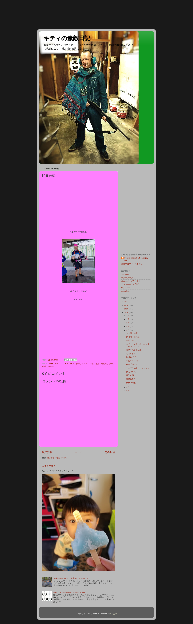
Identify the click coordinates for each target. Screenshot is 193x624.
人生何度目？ (48, 466)
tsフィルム (126, 288)
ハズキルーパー (133, 361)
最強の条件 (131, 379)
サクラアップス (128, 278)
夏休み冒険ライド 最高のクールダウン (70, 578)
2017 (126, 302)
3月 (128, 323)
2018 (126, 305)
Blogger (113, 614)
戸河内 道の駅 (133, 337)
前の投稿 (110, 452)
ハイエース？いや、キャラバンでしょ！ (137, 345)
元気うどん (131, 354)
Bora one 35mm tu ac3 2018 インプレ (69, 592)
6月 (128, 387)
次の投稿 (47, 452)
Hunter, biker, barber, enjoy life (136, 259)
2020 (126, 313)
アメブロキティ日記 (130, 284)
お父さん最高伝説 (133, 350)
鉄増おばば (131, 357)
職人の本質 (131, 372)
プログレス (126, 275)
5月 (128, 330)
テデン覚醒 (131, 383)
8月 (128, 391)
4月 (128, 326)
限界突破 (130, 340)
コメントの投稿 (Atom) (57, 458)
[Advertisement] (12, 14)
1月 (128, 316)
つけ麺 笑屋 (132, 333)
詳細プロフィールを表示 (132, 264)
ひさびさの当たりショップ (137, 368)
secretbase (125, 291)
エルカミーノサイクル (131, 281)
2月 (128, 319)
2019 (126, 309)
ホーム (79, 452)
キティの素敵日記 (66, 38)
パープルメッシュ (133, 364)
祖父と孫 (130, 375)
